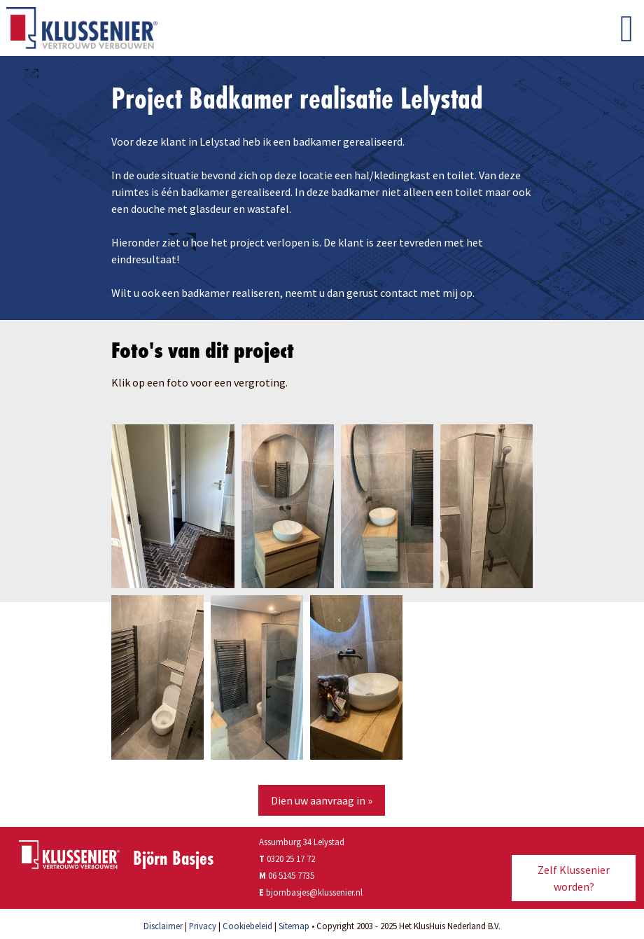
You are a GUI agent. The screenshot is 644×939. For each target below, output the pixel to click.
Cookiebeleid (247, 925)
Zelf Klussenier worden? (574, 878)
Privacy (202, 925)
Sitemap (294, 925)
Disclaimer (163, 925)
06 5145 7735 (291, 875)
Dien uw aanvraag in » (321, 800)
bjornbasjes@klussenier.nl (314, 892)
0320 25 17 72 (287, 858)
